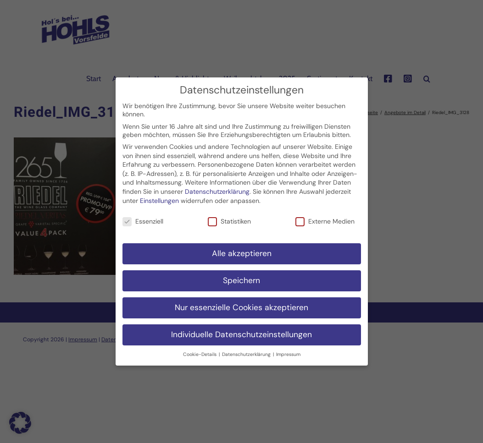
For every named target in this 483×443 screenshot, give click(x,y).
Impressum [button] (288, 349)
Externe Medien (325, 217)
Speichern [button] (241, 276)
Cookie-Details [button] (200, 349)
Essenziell (142, 217)
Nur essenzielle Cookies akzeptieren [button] (241, 303)
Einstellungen (159, 195)
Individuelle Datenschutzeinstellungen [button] (241, 330)
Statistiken (229, 217)
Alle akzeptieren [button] (242, 249)
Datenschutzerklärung (217, 187)
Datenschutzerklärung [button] (247, 349)
